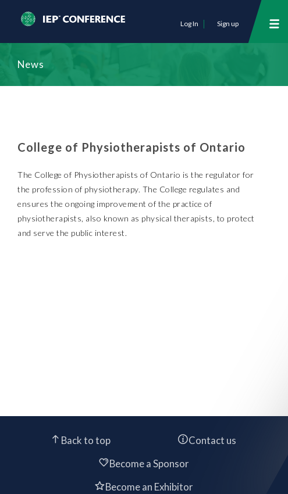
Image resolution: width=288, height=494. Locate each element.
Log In (189, 23)
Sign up (228, 23)
